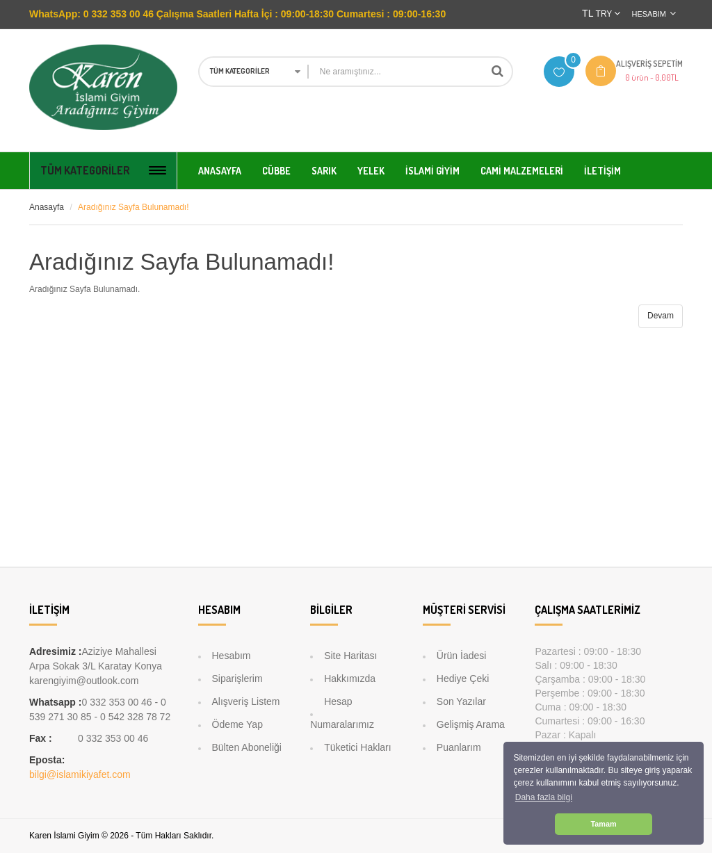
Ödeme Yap (237, 724)
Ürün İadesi (462, 655)
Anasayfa (46, 207)
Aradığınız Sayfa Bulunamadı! (133, 207)
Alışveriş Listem (246, 701)
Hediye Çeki (463, 678)
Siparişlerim (237, 678)
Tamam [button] (603, 824)
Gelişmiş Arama (471, 724)
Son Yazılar (461, 701)
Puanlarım (459, 747)
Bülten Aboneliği (247, 747)
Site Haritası (350, 655)
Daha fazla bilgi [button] (543, 797)
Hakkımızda (349, 678)
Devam (660, 315)
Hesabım (231, 655)
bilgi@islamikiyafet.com (80, 774)
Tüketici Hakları (357, 747)
